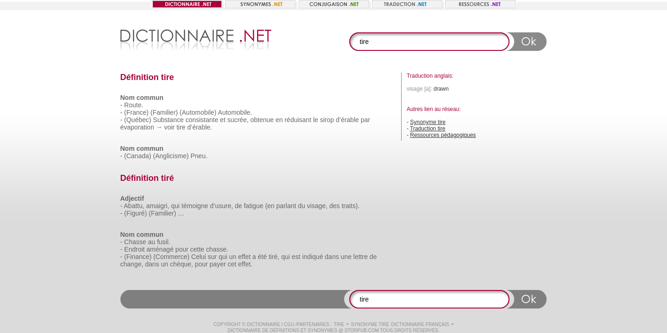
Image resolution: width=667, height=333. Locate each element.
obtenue (262, 119)
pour (182, 249)
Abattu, (134, 206)
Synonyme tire (428, 122)
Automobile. (235, 112)
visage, (317, 206)
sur (212, 256)
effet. (245, 264)
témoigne (195, 206)
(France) (136, 112)
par (365, 119)
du (301, 206)
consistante (201, 119)
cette (197, 249)
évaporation (137, 127)
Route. (133, 105)
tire (180, 127)
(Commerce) (171, 256)
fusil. (163, 242)
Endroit (134, 249)
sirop (327, 119)
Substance (168, 119)
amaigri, (158, 206)
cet (232, 264)
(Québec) (137, 119)
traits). (350, 206)
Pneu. (199, 156)
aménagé (159, 249)
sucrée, (238, 119)
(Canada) (137, 156)
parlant (286, 206)
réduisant (297, 119)
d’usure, (221, 206)
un (232, 256)
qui (175, 206)
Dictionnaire (263, 324)
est (296, 256)
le (315, 119)
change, (132, 264)
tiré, (274, 256)
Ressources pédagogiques (443, 135)
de (238, 206)
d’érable (347, 119)
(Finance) (137, 256)
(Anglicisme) (171, 156)
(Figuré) (135, 213)
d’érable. (199, 127)
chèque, (181, 264)
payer (218, 264)
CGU (289, 324)
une (346, 256)
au (151, 242)
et (223, 119)
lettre (360, 256)
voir (169, 127)
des (334, 206)
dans (332, 256)
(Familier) (164, 112)
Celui (198, 256)
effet (244, 256)
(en (269, 206)
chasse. (217, 249)
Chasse (135, 242)
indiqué (312, 256)
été (262, 256)
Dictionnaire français (420, 324)
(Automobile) (198, 112)
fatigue (253, 206)
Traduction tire (427, 128)
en (279, 119)
